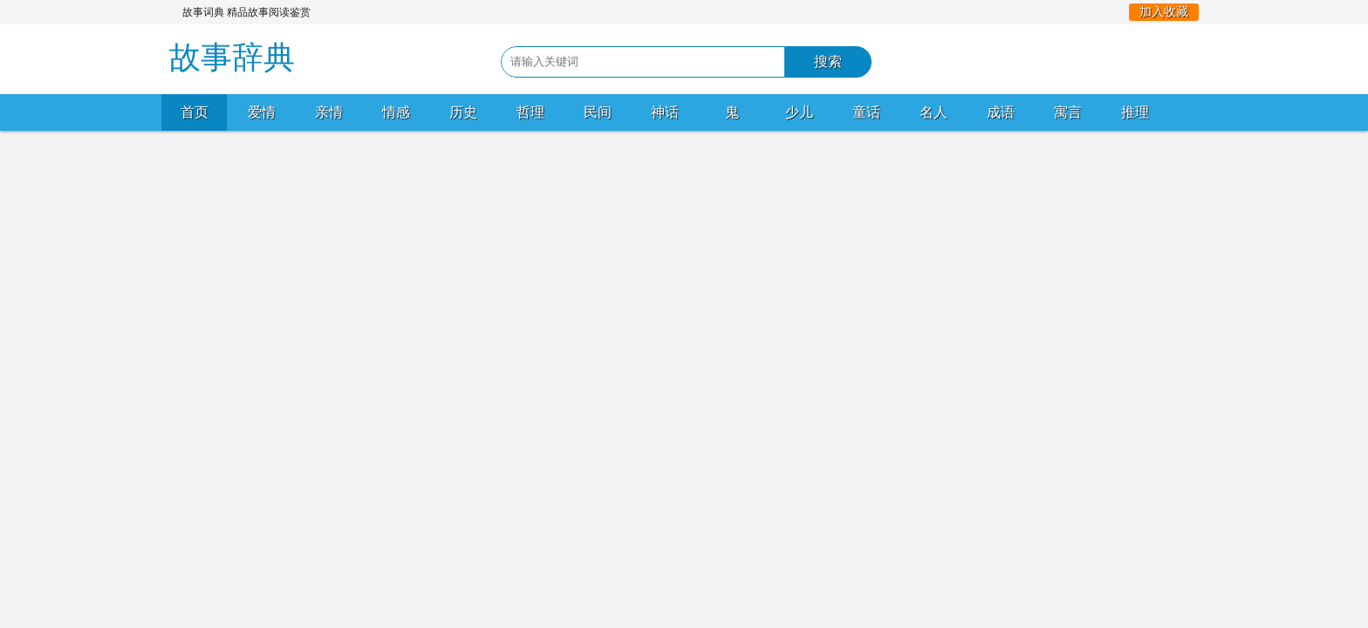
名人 (933, 112)
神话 (665, 112)
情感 (396, 112)
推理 (1135, 112)
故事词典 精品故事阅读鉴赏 (246, 12)
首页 (195, 112)
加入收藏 (1163, 11)
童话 (866, 112)
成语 (1001, 112)
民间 (598, 112)
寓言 (1068, 112)
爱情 (262, 112)
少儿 (799, 112)
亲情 (329, 112)
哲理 (530, 112)
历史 (463, 112)
